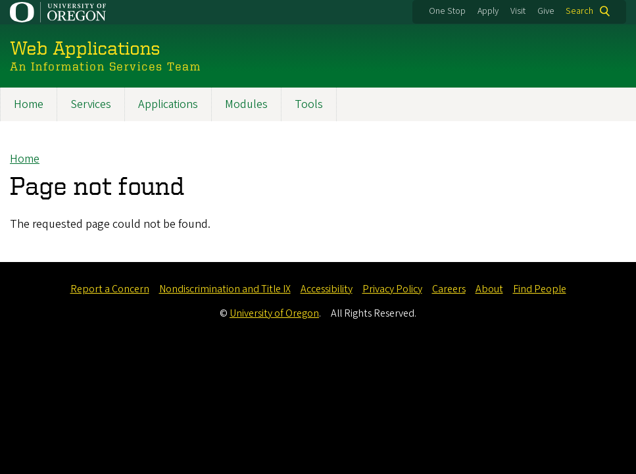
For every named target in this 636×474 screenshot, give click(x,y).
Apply (488, 11)
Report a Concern (109, 289)
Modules (246, 104)
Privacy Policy (392, 289)
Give (545, 11)
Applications (168, 104)
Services (90, 104)
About (489, 289)
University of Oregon (274, 313)
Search (579, 11)
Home (28, 104)
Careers (449, 289)
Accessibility (327, 289)
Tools (309, 104)
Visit (518, 11)
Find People (539, 289)
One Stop (447, 11)
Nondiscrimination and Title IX (225, 289)
